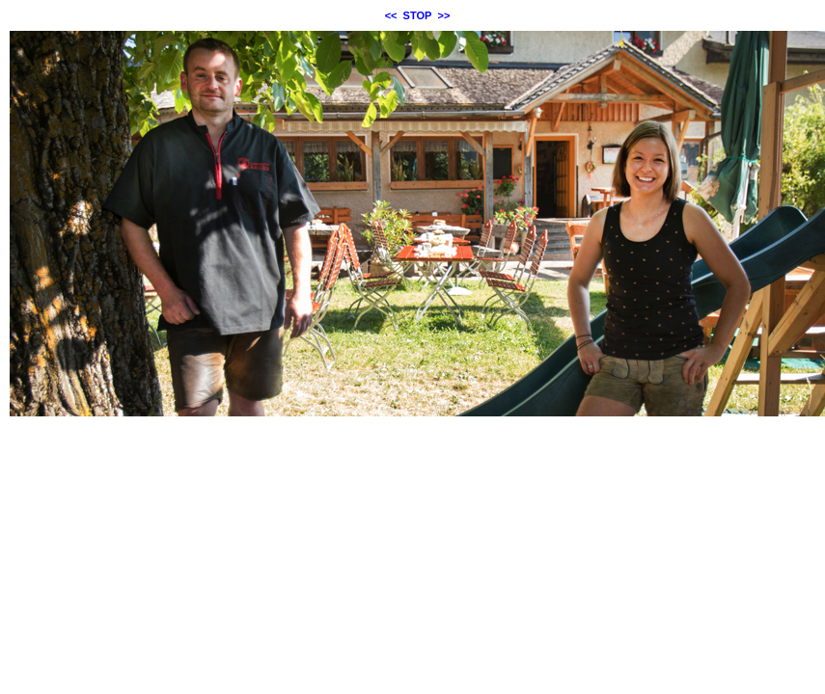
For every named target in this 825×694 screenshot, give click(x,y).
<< (391, 15)
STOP (417, 15)
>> (444, 15)
